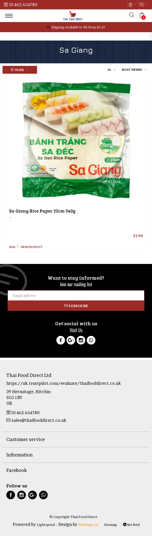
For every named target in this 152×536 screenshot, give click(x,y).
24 (109, 69)
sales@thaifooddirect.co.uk (36, 420)
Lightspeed (46, 525)
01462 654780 (23, 4)
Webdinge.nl (88, 525)
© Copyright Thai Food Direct (73, 517)
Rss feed (131, 525)
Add (12, 247)
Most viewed (132, 69)
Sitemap (110, 525)
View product (31, 247)
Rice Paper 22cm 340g (42, 211)
